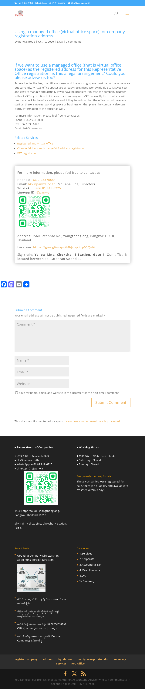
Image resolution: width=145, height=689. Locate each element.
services (61, 663)
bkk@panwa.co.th (42, 184)
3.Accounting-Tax (90, 564)
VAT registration (27, 153)
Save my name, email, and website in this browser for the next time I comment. (69, 393)
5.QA (60, 41)
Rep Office (78, 663)
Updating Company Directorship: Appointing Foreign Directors (38, 557)
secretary (120, 659)
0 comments (73, 41)
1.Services (85, 553)
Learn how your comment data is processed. (93, 421)
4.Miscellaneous (89, 570)
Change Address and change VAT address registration (51, 148)
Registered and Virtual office (35, 143)
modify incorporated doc (93, 659)
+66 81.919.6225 (48, 188)
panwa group (26, 41)
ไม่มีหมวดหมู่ (86, 581)
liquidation (65, 659)
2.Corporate (86, 559)
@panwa (43, 192)
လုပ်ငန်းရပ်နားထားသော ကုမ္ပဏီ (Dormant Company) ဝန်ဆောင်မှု (39, 638)
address (47, 659)
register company (26, 659)
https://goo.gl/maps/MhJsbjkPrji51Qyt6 (64, 247)
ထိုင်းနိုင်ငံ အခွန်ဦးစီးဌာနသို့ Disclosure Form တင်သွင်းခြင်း (41, 601)
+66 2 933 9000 (43, 180)
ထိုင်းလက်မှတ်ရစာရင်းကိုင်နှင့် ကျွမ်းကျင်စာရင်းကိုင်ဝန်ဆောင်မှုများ (38, 613)
